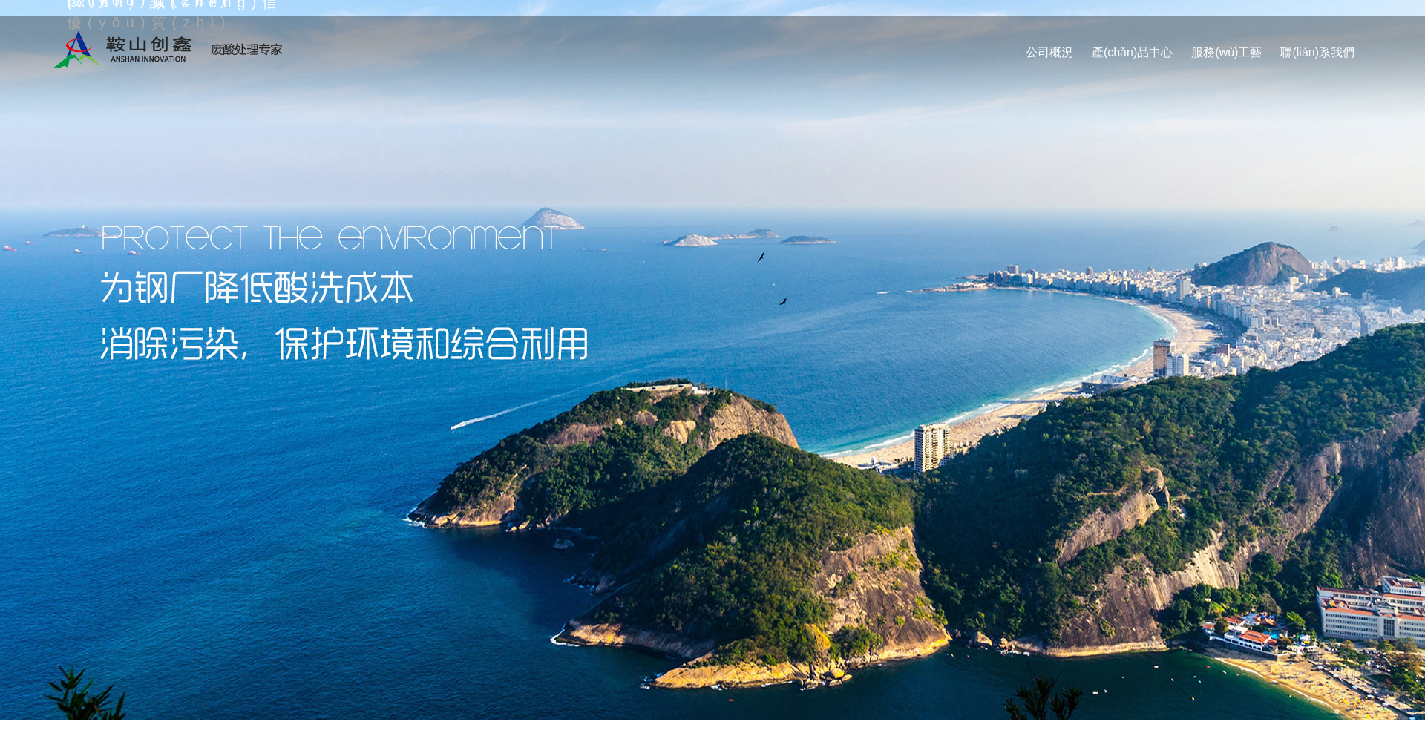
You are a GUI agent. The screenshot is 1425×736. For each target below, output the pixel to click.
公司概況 (1049, 52)
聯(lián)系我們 (1317, 52)
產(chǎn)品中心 (1132, 52)
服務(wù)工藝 (1226, 52)
